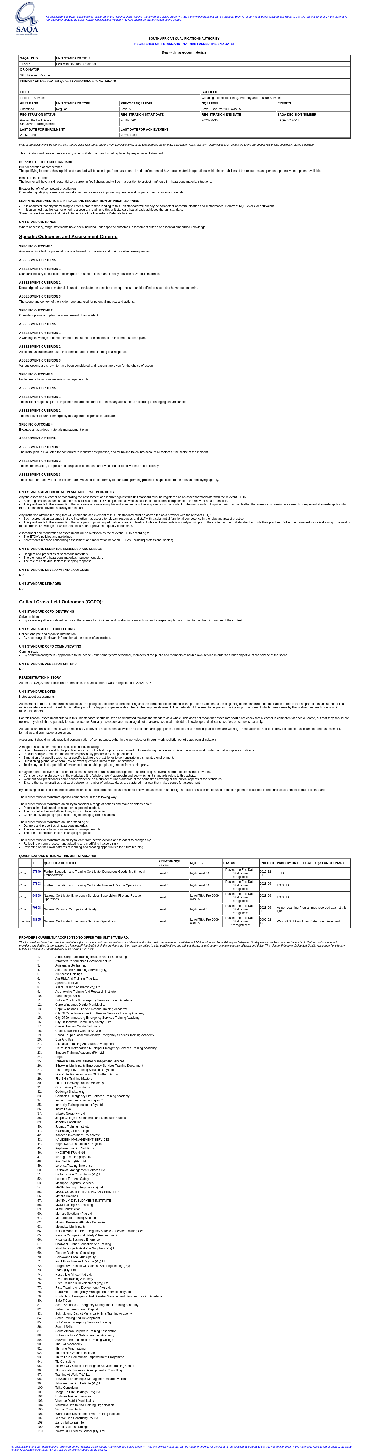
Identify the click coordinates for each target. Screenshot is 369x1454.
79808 (36, 907)
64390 (36, 895)
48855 (36, 919)
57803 (36, 883)
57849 (36, 871)
